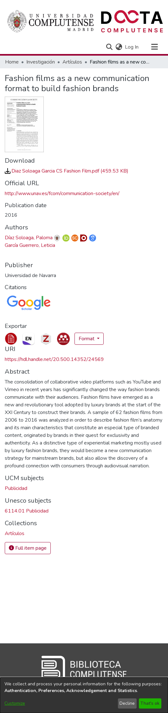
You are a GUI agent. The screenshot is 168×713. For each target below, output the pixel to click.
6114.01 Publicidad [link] (26, 510)
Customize (14, 703)
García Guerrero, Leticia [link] (30, 245)
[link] (66, 170)
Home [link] (12, 61)
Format (87, 338)
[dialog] (84, 695)
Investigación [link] (40, 61)
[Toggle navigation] (154, 47)
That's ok (149, 703)
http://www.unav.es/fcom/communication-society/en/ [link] (62, 193)
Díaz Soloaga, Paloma (29, 237)
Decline (127, 703)
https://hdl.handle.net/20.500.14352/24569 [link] (54, 359)
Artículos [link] (72, 61)
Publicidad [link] (16, 488)
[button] (109, 47)
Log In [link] (132, 47)
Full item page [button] (28, 548)
